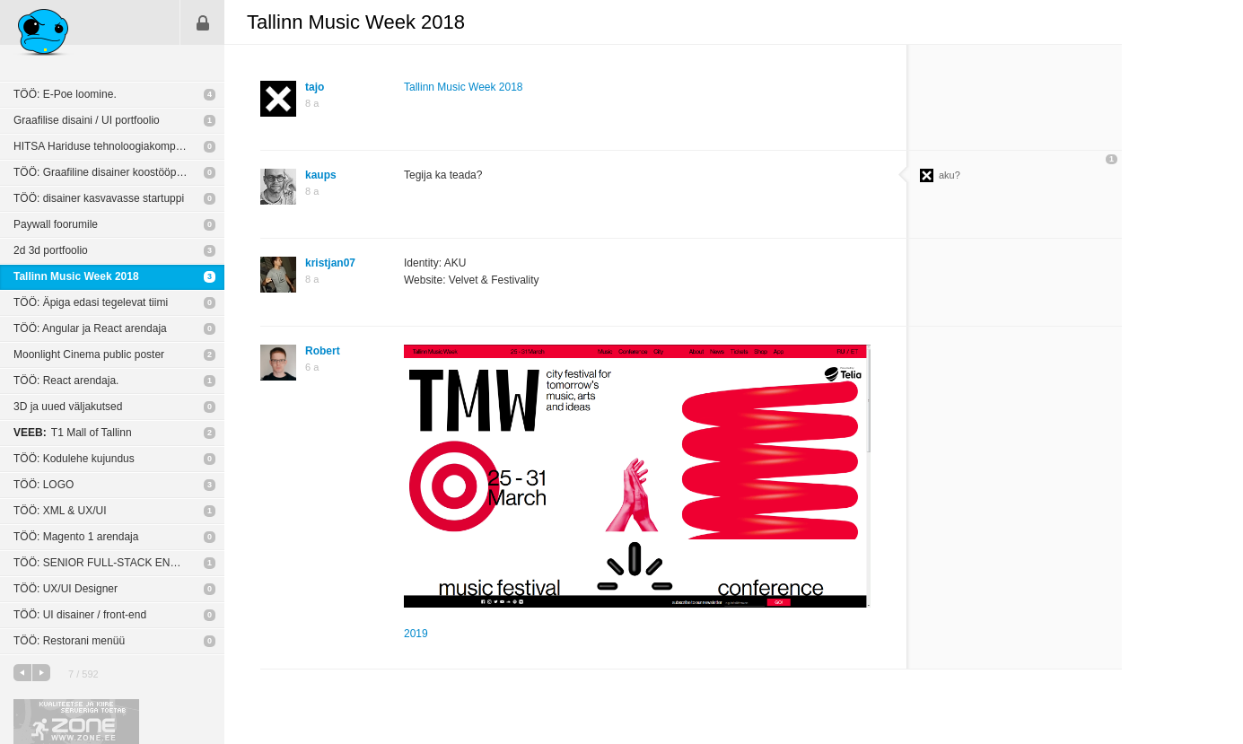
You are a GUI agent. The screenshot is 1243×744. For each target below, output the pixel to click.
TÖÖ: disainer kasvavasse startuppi (98, 198)
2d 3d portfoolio (50, 250)
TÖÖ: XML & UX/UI (60, 510)
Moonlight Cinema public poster (88, 354)
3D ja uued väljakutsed (67, 406)
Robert (322, 351)
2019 (416, 633)
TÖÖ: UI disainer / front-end (79, 614)
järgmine (41, 672)
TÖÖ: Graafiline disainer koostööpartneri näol (118, 172)
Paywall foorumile (55, 224)
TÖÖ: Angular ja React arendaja (90, 328)
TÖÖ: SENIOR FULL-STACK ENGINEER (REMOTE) (118, 562)
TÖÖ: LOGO (43, 484)
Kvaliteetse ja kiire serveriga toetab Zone (76, 721)
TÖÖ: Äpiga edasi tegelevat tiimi (90, 302)
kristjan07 (330, 263)
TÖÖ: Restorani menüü (69, 641)
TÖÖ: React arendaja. (65, 380)
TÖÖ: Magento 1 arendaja (75, 536)
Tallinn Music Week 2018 (76, 276)
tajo (314, 87)
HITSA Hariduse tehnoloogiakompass (102, 146)
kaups (321, 175)
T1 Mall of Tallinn (72, 432)
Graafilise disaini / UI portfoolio (86, 120)
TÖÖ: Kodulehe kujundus (74, 458)
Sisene (202, 22)
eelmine (22, 672)
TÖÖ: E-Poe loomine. (65, 94)
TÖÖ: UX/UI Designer (65, 588)
